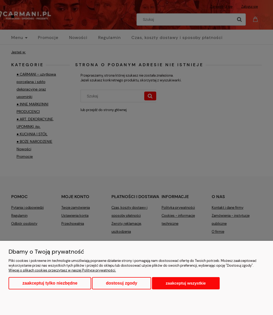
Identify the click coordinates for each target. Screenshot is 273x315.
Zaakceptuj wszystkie (186, 283)
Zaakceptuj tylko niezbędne (49, 283)
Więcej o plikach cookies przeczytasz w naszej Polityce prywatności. (62, 270)
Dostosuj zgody (121, 283)
